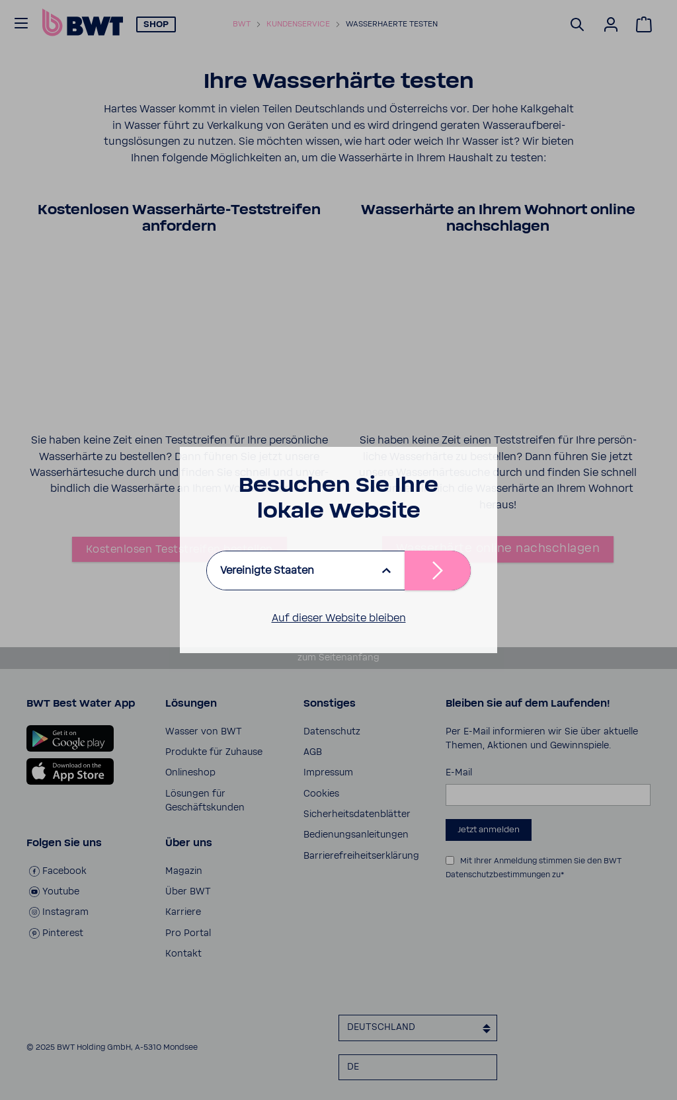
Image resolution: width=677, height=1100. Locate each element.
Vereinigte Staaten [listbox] (267, 570)
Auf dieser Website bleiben (339, 618)
